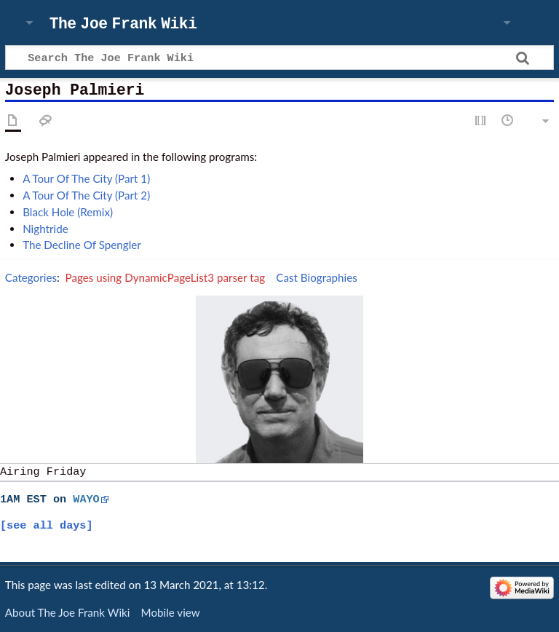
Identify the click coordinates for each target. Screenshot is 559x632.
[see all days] (46, 525)
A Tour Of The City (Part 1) (86, 178)
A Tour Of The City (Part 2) (86, 195)
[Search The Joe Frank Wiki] (279, 57)
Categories (31, 277)
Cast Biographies (316, 277)
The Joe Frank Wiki (123, 24)
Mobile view (170, 612)
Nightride (45, 228)
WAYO (86, 499)
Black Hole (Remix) (68, 211)
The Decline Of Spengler (82, 244)
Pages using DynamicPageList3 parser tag (166, 277)
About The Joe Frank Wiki (67, 612)
